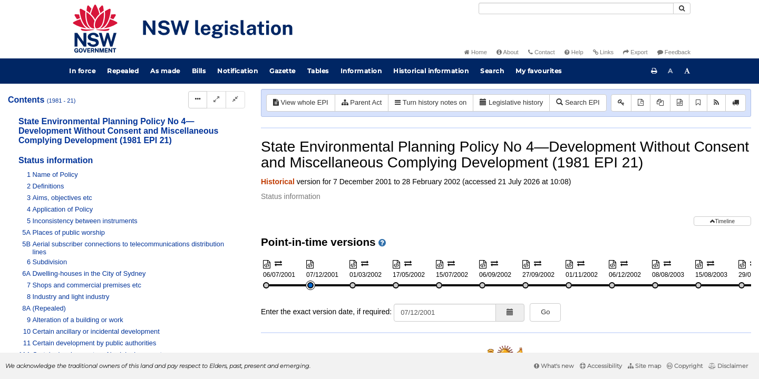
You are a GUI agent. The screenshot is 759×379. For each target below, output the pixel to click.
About (508, 52)
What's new (554, 366)
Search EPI (577, 102)
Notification (237, 71)
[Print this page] (654, 71)
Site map (644, 366)
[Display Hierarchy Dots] (197, 99)
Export (635, 52)
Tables (318, 71)
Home (475, 52)
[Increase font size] (687, 71)
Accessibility (601, 366)
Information (361, 71)
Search (492, 71)
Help (574, 52)
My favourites (538, 71)
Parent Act (362, 102)
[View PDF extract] (660, 103)
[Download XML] (679, 103)
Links (603, 52)
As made (165, 71)
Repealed (123, 71)
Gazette (282, 71)
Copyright (685, 366)
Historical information (431, 71)
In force (82, 71)
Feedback (673, 52)
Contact (541, 52)
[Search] (576, 8)
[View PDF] (640, 103)
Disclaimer (728, 366)
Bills (199, 71)
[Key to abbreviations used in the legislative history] (621, 103)
